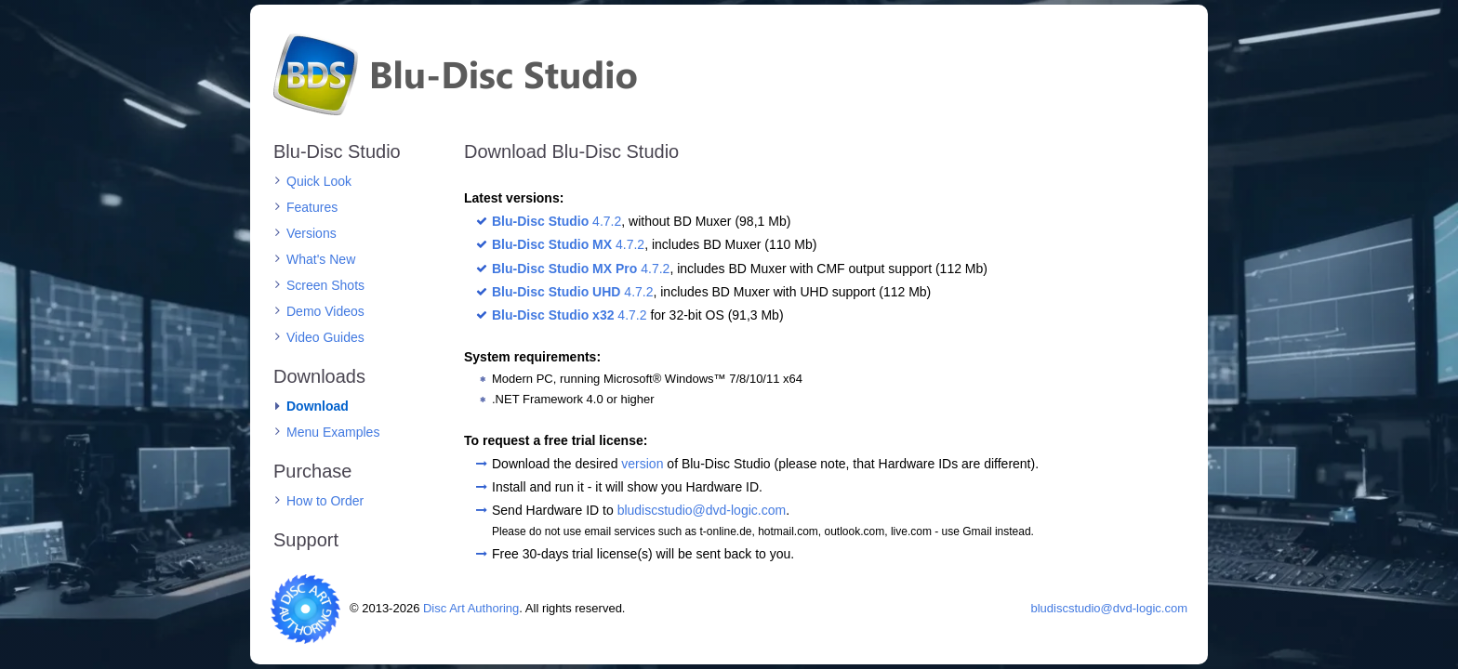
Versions (311, 233)
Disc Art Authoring (471, 608)
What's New (320, 259)
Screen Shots (325, 285)
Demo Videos (325, 311)
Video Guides (325, 337)
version (642, 463)
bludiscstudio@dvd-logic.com (702, 510)
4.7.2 (556, 221)
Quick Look (318, 181)
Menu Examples (332, 432)
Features (312, 207)
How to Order (325, 500)
